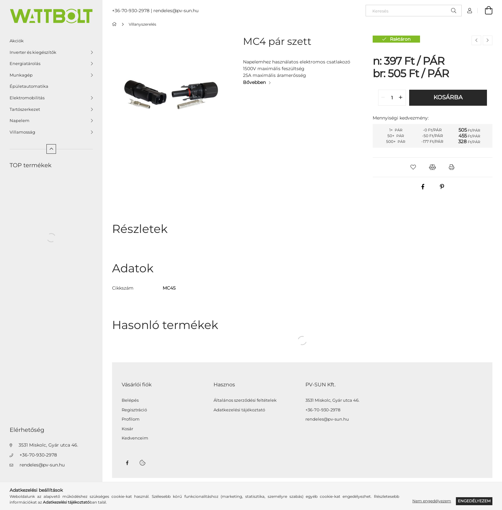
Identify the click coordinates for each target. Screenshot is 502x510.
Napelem (19, 120)
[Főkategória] (115, 24)
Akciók (17, 40)
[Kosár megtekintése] (485, 10)
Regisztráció (134, 409)
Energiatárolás (25, 63)
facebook (127, 462)
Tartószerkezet (25, 109)
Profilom (131, 419)
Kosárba (448, 97)
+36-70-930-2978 (38, 455)
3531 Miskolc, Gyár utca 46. (48, 445)
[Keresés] (414, 10)
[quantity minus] (383, 97)
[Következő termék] (487, 40)
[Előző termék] (476, 40)
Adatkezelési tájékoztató (239, 409)
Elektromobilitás (27, 97)
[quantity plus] (401, 97)
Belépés (130, 400)
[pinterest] (442, 187)
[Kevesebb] (51, 149)
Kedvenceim (135, 438)
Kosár (127, 428)
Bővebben (254, 82)
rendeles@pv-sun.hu (42, 465)
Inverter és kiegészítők (33, 52)
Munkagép (21, 75)
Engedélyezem (474, 500)
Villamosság (22, 132)
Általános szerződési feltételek (245, 400)
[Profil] (470, 10)
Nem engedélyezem (431, 500)
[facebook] (423, 187)
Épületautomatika (29, 86)
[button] (413, 167)
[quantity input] (392, 97)
